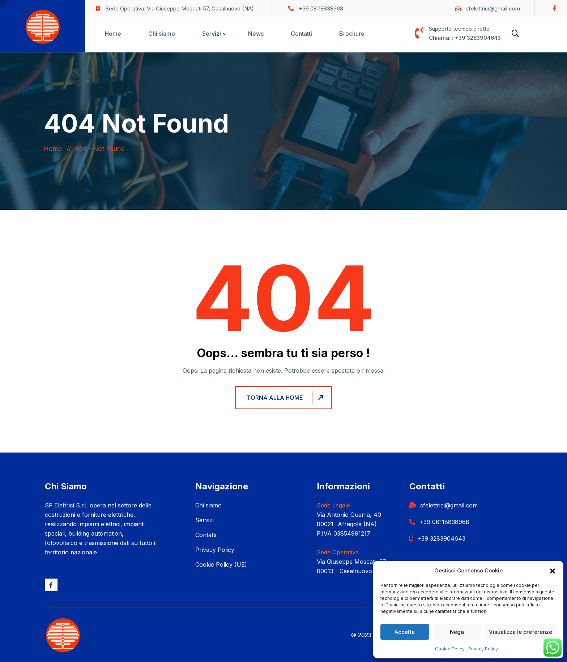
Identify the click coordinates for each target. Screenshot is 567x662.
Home (113, 33)
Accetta (405, 631)
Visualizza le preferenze (520, 631)
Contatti (301, 33)
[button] (552, 570)
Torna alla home (286, 397)
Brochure (351, 33)
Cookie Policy (450, 649)
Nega (457, 631)
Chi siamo (161, 33)
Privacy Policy (483, 649)
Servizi (211, 33)
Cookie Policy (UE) (221, 564)
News (256, 33)
